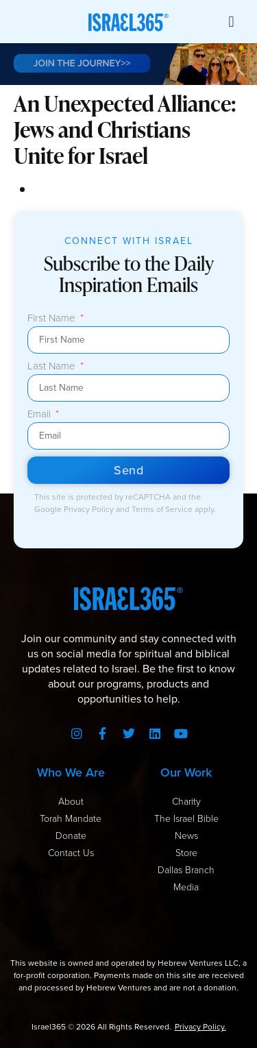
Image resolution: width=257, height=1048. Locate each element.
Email (40, 415)
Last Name (52, 367)
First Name (52, 319)
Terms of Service (163, 509)
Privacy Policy (90, 509)
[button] (231, 21)
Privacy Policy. (200, 1027)
